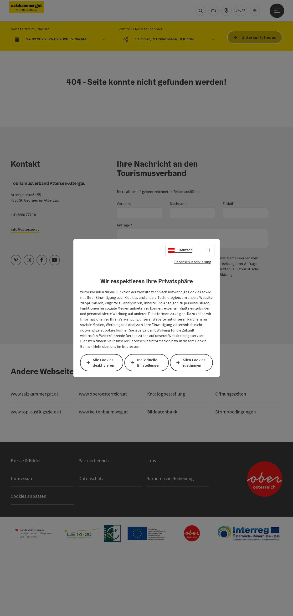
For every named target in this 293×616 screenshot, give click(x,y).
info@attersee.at (25, 290)
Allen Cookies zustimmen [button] (194, 362)
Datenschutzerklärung (192, 261)
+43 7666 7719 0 (23, 275)
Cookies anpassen (28, 557)
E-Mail (229, 264)
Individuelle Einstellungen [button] (148, 362)
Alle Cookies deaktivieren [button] (103, 362)
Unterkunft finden (259, 98)
